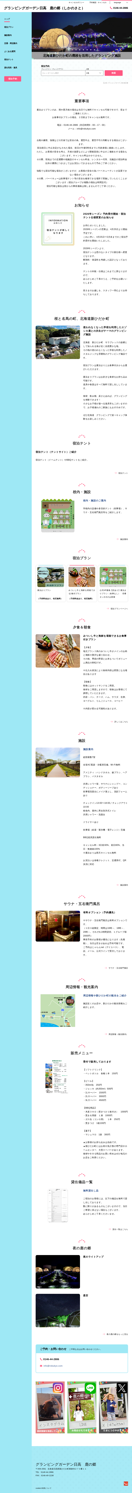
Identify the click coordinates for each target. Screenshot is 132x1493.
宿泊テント (121, 473)
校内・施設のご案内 (94, 500)
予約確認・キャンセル (98, 2)
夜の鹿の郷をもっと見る (115, 1334)
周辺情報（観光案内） (116, 1034)
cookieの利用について (43, 1488)
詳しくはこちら (119, 722)
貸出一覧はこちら (118, 1229)
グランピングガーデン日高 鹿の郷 (66, 1464)
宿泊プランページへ (117, 609)
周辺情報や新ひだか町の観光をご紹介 (105, 995)
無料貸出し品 (90, 1190)
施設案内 (122, 539)
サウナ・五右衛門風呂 (116, 968)
